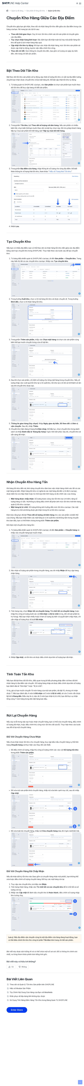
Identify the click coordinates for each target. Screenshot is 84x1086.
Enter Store (17, 1010)
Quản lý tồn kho (54, 11)
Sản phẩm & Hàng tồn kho (35, 11)
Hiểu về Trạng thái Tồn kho (60, 171)
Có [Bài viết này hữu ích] (12, 967)
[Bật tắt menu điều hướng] (80, 3)
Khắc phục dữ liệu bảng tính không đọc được (27, 996)
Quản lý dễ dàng (17, 11)
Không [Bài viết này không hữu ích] (24, 967)
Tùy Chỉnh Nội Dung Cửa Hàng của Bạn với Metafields (31, 992)
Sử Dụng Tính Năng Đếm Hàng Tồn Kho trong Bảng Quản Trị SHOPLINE (38, 1000)
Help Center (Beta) (7, 11)
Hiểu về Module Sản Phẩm (20, 988)
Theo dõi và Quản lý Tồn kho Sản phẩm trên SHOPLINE (32, 984)
